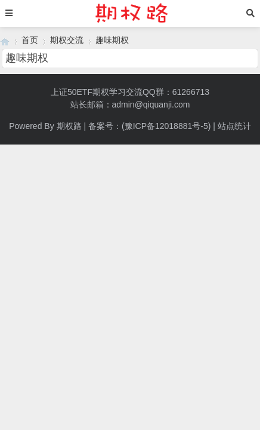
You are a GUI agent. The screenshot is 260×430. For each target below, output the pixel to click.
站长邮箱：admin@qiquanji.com (130, 104)
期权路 (69, 126)
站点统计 (234, 126)
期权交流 (66, 40)
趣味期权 (112, 40)
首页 (29, 40)
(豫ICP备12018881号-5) (166, 126)
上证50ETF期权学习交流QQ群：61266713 (130, 92)
